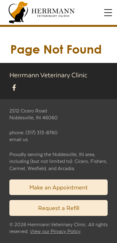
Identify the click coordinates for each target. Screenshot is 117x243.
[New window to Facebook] (14, 88)
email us (18, 139)
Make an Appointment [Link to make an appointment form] (58, 187)
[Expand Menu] (108, 12)
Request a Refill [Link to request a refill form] (58, 207)
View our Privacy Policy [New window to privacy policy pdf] (55, 231)
